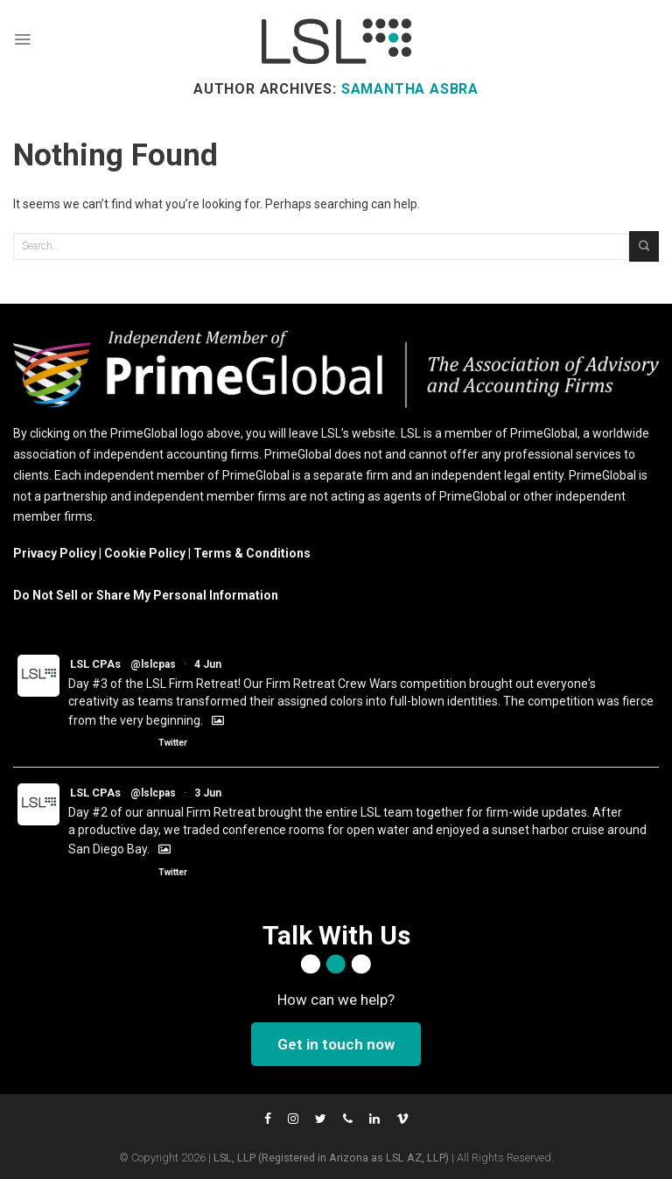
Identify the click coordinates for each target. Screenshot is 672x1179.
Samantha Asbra (410, 89)
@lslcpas (153, 664)
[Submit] (644, 246)
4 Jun (207, 664)
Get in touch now (336, 1044)
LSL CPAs (95, 663)
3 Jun (207, 793)
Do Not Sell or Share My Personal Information (145, 595)
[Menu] (22, 39)
